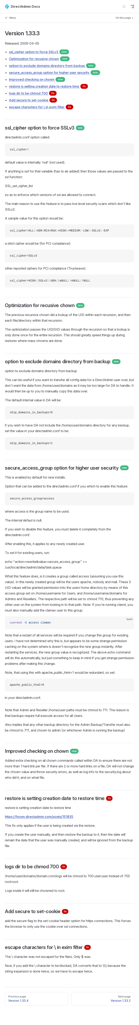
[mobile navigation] (132, 6)
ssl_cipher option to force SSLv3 (39, 52)
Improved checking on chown (37, 79)
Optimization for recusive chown (39, 59)
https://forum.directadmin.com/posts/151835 (39, 817)
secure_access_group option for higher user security (54, 73)
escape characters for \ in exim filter (41, 107)
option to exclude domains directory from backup (52, 66)
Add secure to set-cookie (33, 100)
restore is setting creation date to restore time (48, 86)
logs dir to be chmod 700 (33, 93)
